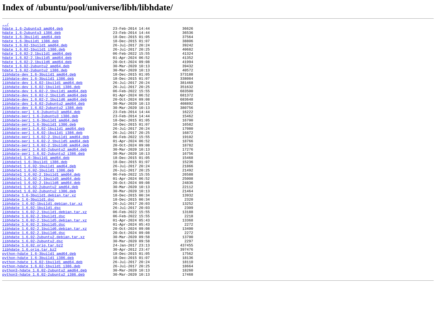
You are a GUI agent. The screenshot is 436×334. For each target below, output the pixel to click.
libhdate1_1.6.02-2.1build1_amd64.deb (41, 205)
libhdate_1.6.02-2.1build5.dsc (33, 265)
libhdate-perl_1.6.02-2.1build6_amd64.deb (45, 170)
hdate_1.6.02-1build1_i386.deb (33, 55)
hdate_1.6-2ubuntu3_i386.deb (31, 35)
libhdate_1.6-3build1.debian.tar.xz (39, 230)
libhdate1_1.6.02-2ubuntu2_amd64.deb (40, 220)
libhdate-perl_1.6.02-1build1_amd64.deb (43, 150)
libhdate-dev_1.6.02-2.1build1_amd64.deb (44, 105)
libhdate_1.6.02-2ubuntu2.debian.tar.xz (43, 280)
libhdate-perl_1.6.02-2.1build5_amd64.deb (45, 165)
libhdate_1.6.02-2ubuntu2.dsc (32, 285)
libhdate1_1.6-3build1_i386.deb (34, 190)
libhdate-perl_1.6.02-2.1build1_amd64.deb (45, 160)
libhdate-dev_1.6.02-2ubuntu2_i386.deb (42, 125)
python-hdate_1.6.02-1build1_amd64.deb (42, 310)
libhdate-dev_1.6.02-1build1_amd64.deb (42, 95)
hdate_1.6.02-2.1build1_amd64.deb (37, 60)
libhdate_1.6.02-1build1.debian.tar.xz (42, 240)
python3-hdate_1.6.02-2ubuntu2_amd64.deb (44, 320)
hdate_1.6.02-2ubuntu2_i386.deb (34, 80)
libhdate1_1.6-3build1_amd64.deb (36, 185)
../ (5, 25)
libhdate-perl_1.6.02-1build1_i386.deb (42, 155)
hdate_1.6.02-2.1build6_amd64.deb (37, 70)
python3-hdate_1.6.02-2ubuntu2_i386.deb (43, 325)
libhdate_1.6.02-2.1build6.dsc (33, 275)
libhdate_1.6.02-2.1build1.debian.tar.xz (44, 250)
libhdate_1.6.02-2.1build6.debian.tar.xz (44, 270)
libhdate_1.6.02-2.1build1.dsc (33, 255)
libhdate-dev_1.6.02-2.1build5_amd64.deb (44, 110)
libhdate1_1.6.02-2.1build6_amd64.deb (41, 215)
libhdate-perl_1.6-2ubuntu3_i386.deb (40, 135)
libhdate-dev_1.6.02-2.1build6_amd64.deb (44, 115)
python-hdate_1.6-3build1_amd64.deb (39, 300)
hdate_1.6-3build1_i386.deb (30, 45)
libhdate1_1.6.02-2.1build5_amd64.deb (41, 210)
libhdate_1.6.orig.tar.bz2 (29, 295)
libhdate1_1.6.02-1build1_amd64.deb (39, 195)
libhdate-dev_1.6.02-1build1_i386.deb (41, 100)
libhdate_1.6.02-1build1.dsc (31, 245)
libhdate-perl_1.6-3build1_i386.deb (39, 145)
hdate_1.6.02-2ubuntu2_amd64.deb (36, 75)
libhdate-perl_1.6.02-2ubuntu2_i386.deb (43, 180)
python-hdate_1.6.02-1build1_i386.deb (41, 315)
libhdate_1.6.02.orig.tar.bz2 (32, 290)
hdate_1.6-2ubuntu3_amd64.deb (32, 30)
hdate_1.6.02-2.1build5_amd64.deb (37, 65)
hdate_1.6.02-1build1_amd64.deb (34, 50)
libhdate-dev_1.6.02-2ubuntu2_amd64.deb (43, 120)
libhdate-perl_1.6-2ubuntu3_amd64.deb (41, 130)
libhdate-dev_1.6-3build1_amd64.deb (39, 85)
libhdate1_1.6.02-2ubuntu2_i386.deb (39, 225)
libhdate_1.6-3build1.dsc (28, 235)
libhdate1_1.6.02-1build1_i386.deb (38, 200)
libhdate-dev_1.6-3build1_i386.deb (38, 90)
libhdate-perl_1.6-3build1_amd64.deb (40, 140)
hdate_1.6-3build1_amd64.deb (31, 40)
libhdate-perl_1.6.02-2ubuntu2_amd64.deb (44, 175)
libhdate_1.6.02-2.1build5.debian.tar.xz (44, 260)
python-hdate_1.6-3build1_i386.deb (38, 305)
